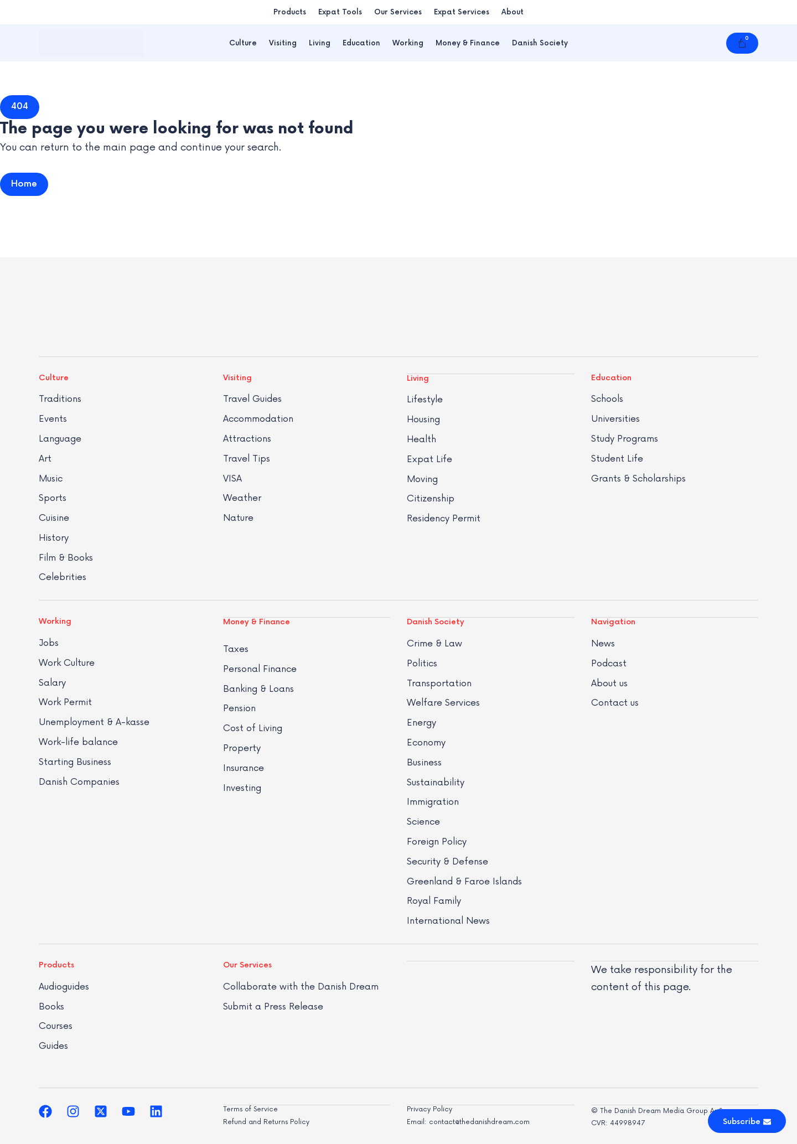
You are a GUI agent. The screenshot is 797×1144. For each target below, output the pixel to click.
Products (289, 12)
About (512, 12)
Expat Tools (340, 12)
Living (319, 43)
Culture (243, 43)
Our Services (398, 12)
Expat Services (461, 12)
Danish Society (540, 43)
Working (407, 43)
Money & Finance (468, 43)
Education (361, 43)
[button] (19, 106)
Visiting (283, 43)
